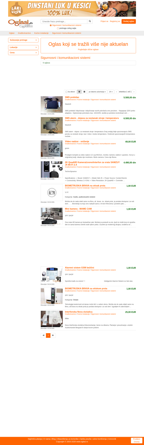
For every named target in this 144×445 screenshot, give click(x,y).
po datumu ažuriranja (97, 92)
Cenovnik (112, 439)
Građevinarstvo (24, 33)
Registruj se (115, 21)
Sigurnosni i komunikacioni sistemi (66, 33)
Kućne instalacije (41, 33)
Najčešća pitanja (35, 439)
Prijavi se (104, 21)
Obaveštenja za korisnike (67, 439)
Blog (54, 439)
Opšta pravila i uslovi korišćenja (93, 439)
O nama (46, 439)
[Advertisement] (77, 246)
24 (111, 92)
